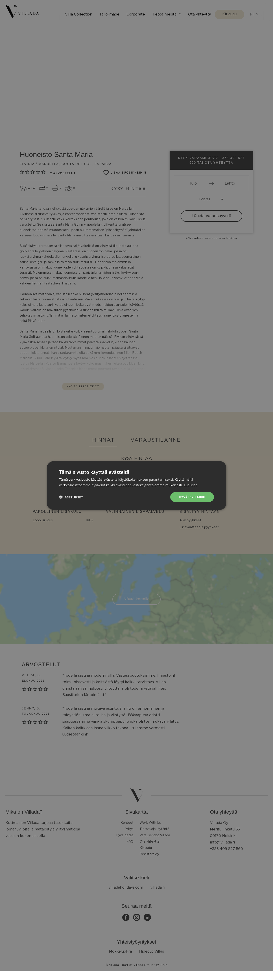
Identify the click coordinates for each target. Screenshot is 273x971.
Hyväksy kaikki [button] (191, 497)
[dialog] (136, 485)
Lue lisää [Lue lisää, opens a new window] (191, 484)
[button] (71, 497)
